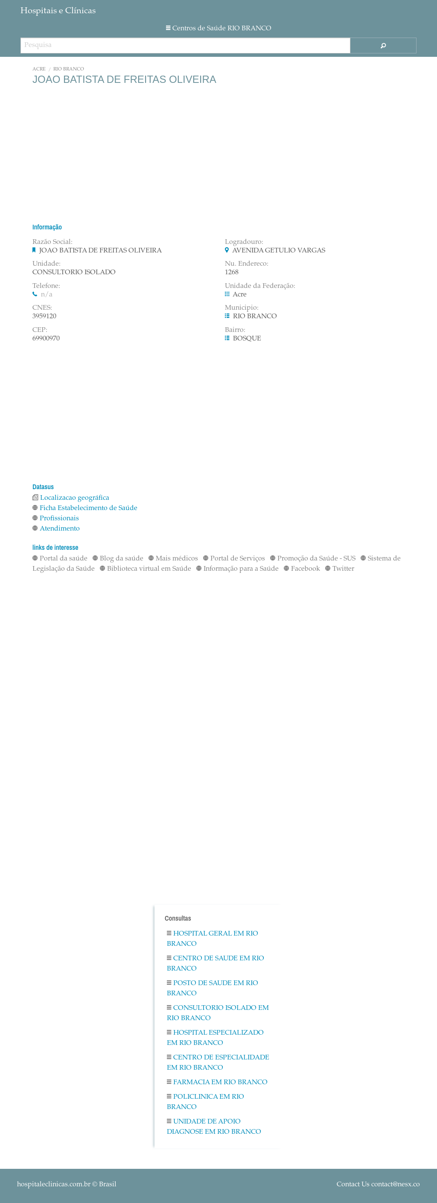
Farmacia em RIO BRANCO (217, 1082)
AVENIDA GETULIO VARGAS (278, 250)
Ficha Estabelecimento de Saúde (84, 508)
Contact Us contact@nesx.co (378, 1184)
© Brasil (67, 1184)
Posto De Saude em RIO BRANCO (212, 988)
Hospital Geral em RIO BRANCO (212, 939)
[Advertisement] (218, 154)
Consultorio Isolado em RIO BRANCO (218, 1013)
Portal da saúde (59, 558)
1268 (232, 272)
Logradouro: (244, 242)
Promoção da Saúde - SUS (312, 558)
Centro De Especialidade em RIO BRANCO (218, 1062)
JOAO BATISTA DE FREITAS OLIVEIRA (100, 250)
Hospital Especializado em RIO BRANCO (215, 1038)
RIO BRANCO (68, 69)
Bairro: (235, 330)
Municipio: (242, 308)
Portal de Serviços (234, 558)
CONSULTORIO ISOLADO (74, 272)
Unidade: (46, 264)
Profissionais (55, 518)
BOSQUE (247, 338)
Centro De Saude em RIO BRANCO (215, 963)
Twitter (339, 569)
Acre (39, 69)
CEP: (39, 330)
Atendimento (56, 528)
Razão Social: (52, 242)
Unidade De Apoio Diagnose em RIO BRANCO (214, 1127)
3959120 (44, 316)
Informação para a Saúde (237, 569)
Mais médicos (173, 558)
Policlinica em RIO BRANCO (205, 1102)
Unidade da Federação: (260, 286)
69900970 (46, 338)
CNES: (42, 308)
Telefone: (46, 286)
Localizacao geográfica (70, 498)
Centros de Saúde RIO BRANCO (218, 28)
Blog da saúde (118, 558)
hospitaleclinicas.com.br (53, 1184)
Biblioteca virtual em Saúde (145, 569)
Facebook (302, 569)
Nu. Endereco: (246, 264)
